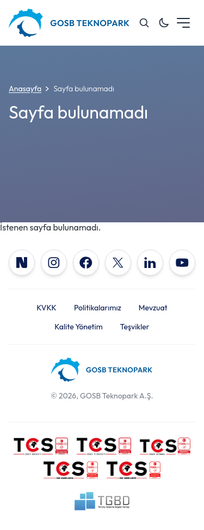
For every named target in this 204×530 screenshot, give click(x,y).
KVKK (46, 308)
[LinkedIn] (150, 263)
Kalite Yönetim (78, 327)
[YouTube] (182, 263)
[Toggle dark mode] (164, 23)
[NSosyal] (22, 263)
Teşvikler (135, 327)
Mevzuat (153, 308)
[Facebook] (86, 263)
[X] (118, 263)
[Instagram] (54, 263)
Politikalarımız (97, 308)
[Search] (144, 23)
